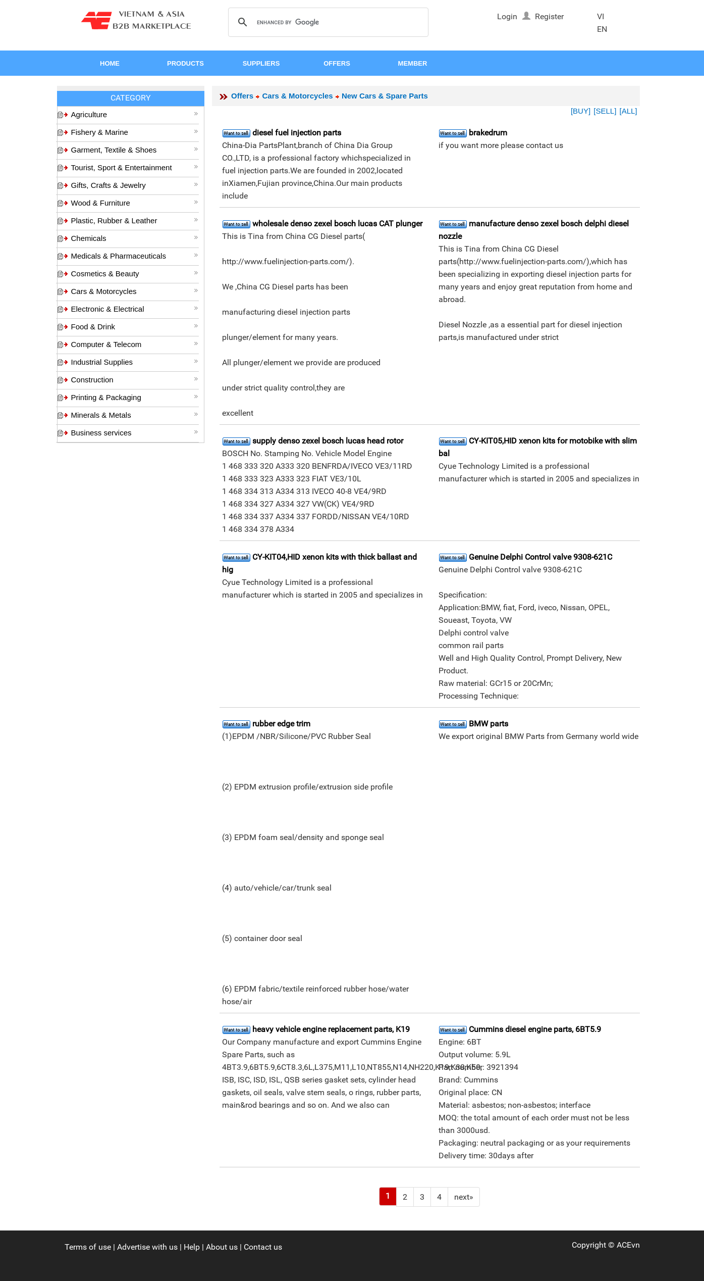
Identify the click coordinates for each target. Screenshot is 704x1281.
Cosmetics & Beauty (134, 273)
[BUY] (580, 111)
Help (192, 1247)
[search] (327, 23)
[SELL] (604, 111)
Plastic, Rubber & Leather (134, 220)
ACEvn (628, 1245)
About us (222, 1247)
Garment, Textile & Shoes (134, 149)
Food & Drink (134, 326)
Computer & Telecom (134, 344)
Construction (134, 379)
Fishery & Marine (134, 132)
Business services (134, 432)
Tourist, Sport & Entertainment (134, 167)
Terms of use (88, 1247)
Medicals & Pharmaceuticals (134, 256)
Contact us (263, 1247)
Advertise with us (147, 1247)
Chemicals (134, 238)
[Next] (464, 1197)
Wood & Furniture (134, 203)
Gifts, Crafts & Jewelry (134, 185)
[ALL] (628, 111)
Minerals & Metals (134, 415)
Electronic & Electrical (134, 309)
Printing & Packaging (134, 397)
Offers (242, 95)
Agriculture (134, 114)
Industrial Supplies (134, 362)
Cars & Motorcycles (134, 291)
